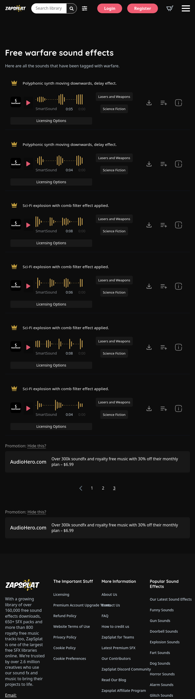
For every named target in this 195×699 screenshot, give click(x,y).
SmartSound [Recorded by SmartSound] (47, 110)
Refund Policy (64, 560)
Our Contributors (116, 603)
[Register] (142, 8)
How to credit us (115, 571)
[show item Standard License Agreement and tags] (178, 105)
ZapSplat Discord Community (122, 614)
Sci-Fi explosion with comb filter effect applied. (68, 188)
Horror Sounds (162, 618)
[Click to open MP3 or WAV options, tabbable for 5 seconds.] (149, 105)
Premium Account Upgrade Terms (73, 550)
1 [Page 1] (92, 433)
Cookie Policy (64, 592)
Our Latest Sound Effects (170, 544)
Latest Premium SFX (118, 592)
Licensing (61, 539)
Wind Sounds (161, 661)
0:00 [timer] (82, 111)
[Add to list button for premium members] (164, 105)
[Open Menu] (186, 8)
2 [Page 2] (103, 433)
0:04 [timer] (69, 162)
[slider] (61, 101)
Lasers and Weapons (114, 98)
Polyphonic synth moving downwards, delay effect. (72, 84)
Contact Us (111, 550)
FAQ (105, 560)
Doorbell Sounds (164, 576)
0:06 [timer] (69, 266)
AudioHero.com (28, 406)
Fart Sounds (160, 597)
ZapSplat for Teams (118, 582)
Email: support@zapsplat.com (27, 642)
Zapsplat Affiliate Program (122, 635)
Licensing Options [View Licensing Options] (168, 84)
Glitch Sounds (161, 640)
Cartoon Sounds (163, 650)
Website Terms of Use (71, 571)
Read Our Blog (114, 624)
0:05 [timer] (69, 111)
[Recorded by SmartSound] (15, 104)
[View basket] (170, 8)
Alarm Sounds (161, 629)
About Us (109, 539)
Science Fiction (114, 111)
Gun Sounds (160, 565)
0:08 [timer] (69, 214)
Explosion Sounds (165, 586)
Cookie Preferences (69, 603)
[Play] (28, 105)
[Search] (72, 9)
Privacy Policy (64, 582)
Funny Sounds (162, 554)
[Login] (109, 8)
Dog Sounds (160, 608)
